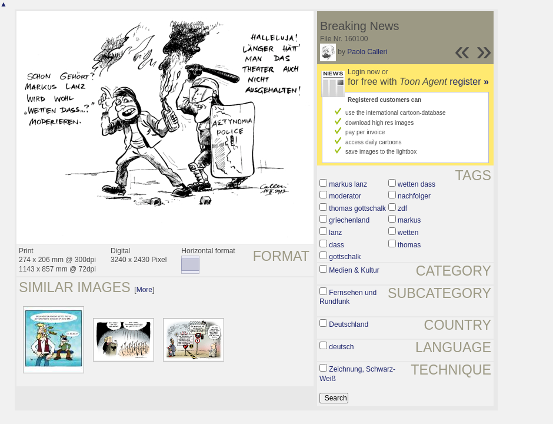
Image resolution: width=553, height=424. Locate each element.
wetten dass (416, 184)
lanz (335, 232)
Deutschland (348, 324)
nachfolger (414, 196)
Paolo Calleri (367, 52)
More (144, 290)
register (469, 82)
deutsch (341, 347)
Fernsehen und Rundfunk (348, 297)
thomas (409, 245)
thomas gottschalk (357, 208)
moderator (345, 196)
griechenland (349, 220)
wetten (408, 232)
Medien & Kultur (354, 270)
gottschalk (345, 257)
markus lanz (348, 184)
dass (336, 245)
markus (409, 220)
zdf (402, 208)
